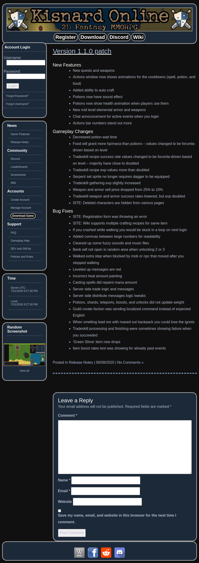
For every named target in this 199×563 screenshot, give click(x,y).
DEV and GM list (21, 248)
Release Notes (81, 362)
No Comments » (130, 362)
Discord (15, 158)
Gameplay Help (20, 240)
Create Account (20, 199)
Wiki (13, 182)
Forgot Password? (17, 96)
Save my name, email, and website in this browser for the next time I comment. (117, 518)
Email (64, 491)
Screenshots (18, 174)
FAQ (13, 232)
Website (65, 502)
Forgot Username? (17, 104)
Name (64, 480)
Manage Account (21, 207)
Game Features (20, 134)
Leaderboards (19, 166)
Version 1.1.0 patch (82, 51)
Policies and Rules (22, 256)
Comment (67, 415)
